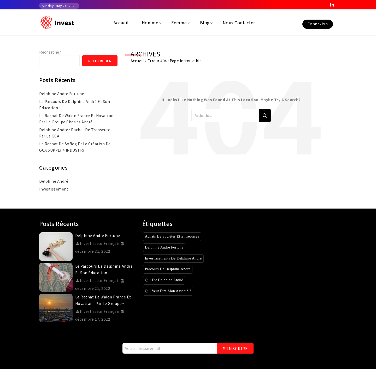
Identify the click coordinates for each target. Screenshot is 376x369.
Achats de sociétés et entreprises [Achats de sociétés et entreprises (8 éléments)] (176, 236)
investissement (53, 189)
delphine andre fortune (61, 93)
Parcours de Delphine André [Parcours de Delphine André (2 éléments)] (170, 269)
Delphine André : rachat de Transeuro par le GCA (74, 133)
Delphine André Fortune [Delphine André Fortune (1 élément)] (166, 247)
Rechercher (50, 52)
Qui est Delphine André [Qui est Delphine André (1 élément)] (166, 280)
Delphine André (53, 181)
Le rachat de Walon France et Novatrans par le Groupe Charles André (77, 118)
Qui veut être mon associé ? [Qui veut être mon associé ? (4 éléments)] (170, 291)
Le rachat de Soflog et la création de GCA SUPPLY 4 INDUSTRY (75, 147)
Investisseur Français (98, 243)
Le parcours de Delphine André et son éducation (74, 104)
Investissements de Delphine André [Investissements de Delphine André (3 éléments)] (177, 258)
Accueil (137, 60)
